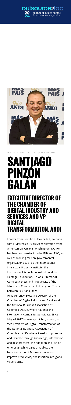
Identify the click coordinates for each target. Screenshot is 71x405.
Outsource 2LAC (21, 152)
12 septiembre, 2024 (43, 152)
